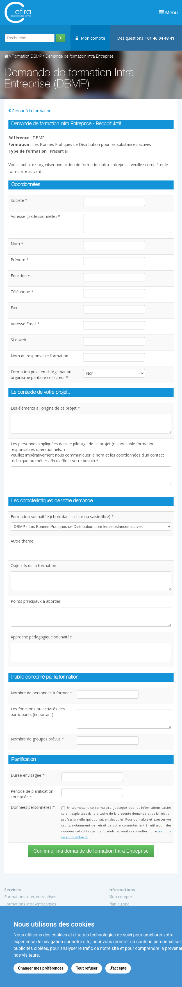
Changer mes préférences (40, 968)
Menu (168, 12)
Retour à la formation (29, 110)
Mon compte (90, 38)
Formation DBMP (27, 57)
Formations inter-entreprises (30, 896)
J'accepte (118, 968)
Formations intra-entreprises (30, 904)
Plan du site (118, 904)
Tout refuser (86, 968)
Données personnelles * (33, 807)
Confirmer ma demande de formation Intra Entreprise (91, 851)
